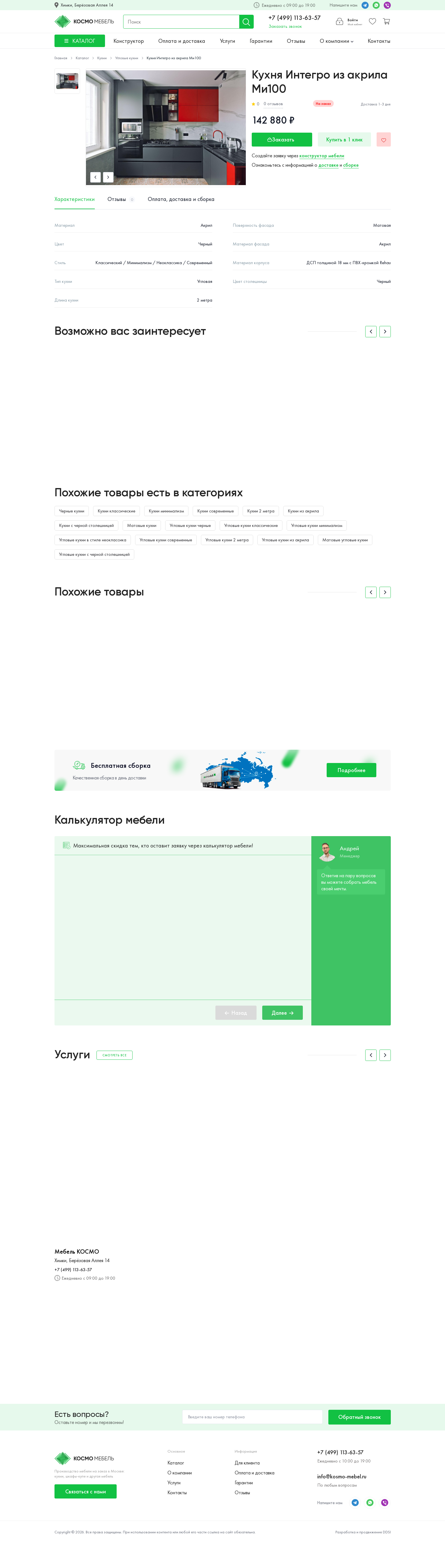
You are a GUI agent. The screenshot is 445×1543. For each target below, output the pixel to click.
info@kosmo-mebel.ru (341, 1476)
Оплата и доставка (181, 40)
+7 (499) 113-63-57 (294, 18)
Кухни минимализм (166, 511)
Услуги (227, 40)
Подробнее (351, 770)
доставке (328, 165)
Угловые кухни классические (251, 525)
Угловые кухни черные (190, 525)
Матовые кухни (141, 525)
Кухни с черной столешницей (86, 525)
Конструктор (129, 40)
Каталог (175, 1462)
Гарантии (261, 40)
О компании (336, 40)
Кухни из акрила (303, 511)
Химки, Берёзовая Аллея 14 (87, 5)
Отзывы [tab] (121, 199)
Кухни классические (116, 511)
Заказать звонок (285, 26)
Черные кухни (71, 511)
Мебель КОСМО (76, 1252)
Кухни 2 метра (260, 511)
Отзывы (296, 40)
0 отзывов (273, 104)
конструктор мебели (321, 155)
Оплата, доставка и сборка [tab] (181, 199)
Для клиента (247, 1462)
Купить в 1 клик (344, 139)
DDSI (387, 1531)
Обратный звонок (359, 1417)
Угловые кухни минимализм (316, 525)
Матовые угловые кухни (345, 540)
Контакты (379, 40)
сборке (351, 165)
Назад (236, 1012)
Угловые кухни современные (166, 540)
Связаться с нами (85, 1491)
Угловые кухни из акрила (285, 540)
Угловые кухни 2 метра (227, 540)
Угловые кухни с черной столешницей (94, 554)
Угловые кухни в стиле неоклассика (92, 540)
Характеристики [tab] (74, 199)
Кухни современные (215, 511)
